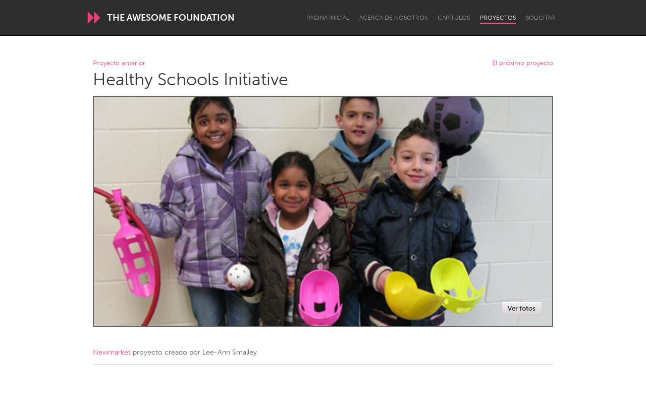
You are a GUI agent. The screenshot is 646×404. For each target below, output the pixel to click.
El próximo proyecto (522, 63)
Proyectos (498, 17)
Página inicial (327, 17)
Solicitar (540, 17)
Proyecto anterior (119, 63)
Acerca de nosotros (393, 17)
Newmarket (112, 352)
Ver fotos (521, 308)
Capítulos (454, 17)
